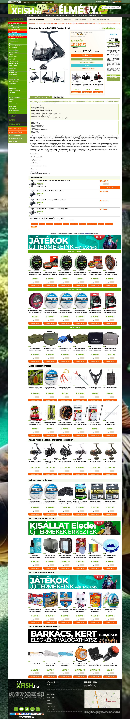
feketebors (58, 224)
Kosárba (76, 92)
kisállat (26, 2)
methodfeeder (92, 224)
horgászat (14, 2)
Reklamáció (83, 15)
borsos (101, 224)
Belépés (48, 700)
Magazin (40, 15)
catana (42, 224)
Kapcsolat (93, 15)
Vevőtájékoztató (71, 15)
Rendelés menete (50, 691)
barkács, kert (47, 2)
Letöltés (101, 15)
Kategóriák (57, 19)
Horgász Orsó (79, 32)
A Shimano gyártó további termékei (41, 480)
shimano (34, 224)
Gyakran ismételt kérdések (52, 710)
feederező (82, 224)
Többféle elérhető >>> (87, 62)
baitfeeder (74, 224)
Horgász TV (60, 15)
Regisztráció (49, 703)
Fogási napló (49, 15)
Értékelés (58, 97)
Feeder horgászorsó (88, 32)
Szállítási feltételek (51, 694)
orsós (33, 226)
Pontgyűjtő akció (50, 697)
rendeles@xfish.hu (91, 685)
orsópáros (108, 224)
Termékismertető (41, 97)
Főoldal (48, 684)
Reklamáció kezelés (51, 706)
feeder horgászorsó (86, 233)
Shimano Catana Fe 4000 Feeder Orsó (99, 19)
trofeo (66, 224)
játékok (35, 2)
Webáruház (32, 15)
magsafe (49, 224)
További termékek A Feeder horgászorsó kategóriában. (52, 440)
